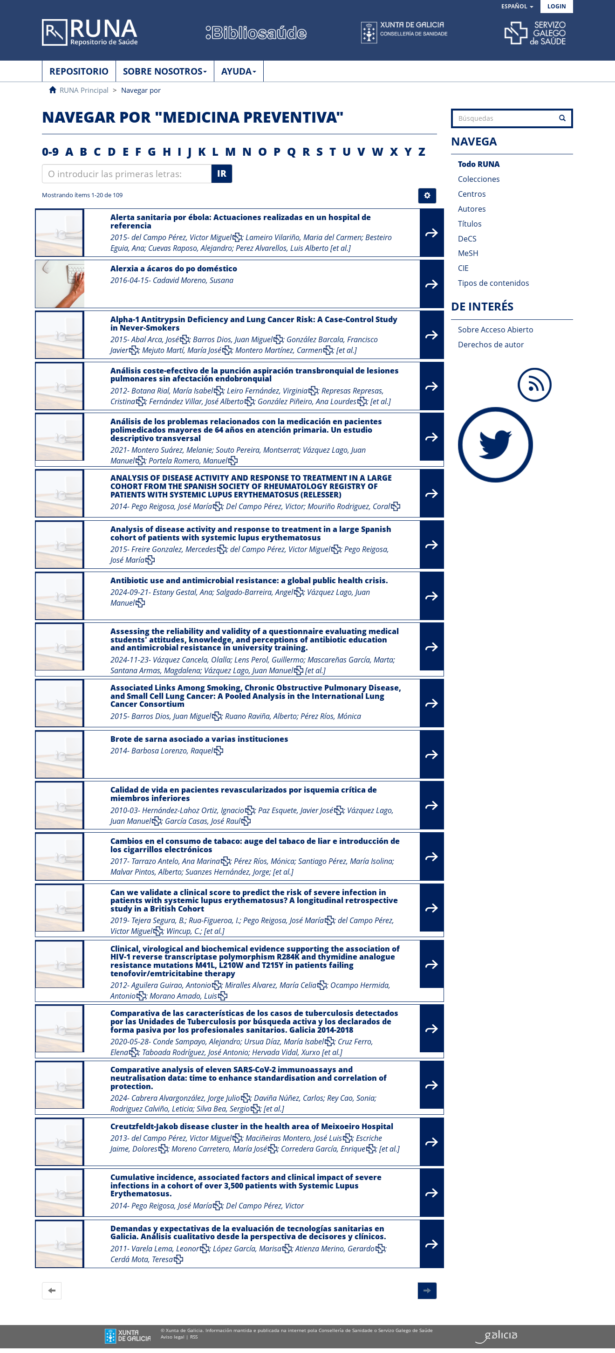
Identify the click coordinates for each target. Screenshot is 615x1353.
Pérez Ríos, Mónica (331, 716)
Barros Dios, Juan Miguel (233, 339)
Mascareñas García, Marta (350, 660)
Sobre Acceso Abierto (495, 329)
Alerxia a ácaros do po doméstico (173, 268)
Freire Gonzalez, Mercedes (173, 549)
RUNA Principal (84, 90)
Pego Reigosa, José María (171, 506)
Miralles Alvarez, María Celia (270, 985)
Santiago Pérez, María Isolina (345, 861)
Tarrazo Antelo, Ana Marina (175, 861)
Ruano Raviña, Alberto (261, 716)
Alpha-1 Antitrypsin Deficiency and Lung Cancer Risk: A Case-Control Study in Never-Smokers (253, 323)
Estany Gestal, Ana (182, 592)
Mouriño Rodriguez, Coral (349, 506)
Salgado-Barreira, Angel (254, 592)
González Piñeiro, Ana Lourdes (307, 401)
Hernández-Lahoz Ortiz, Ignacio (193, 810)
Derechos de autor (491, 344)
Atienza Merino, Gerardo (335, 1248)
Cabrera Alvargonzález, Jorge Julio (185, 1098)
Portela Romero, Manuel (188, 461)
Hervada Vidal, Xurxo (286, 1052)
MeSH (468, 253)
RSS (194, 1336)
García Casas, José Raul (202, 821)
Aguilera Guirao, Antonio (171, 985)
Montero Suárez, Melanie (171, 450)
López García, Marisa (247, 1248)
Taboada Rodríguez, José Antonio (195, 1052)
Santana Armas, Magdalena (155, 670)
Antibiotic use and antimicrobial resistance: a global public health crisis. (249, 580)
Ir (221, 173)
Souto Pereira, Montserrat (257, 450)
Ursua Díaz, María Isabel (284, 1041)
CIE (463, 268)
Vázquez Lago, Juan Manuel (248, 670)
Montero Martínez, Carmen (278, 350)
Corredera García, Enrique (323, 1149)
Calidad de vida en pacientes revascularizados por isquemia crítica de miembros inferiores (243, 794)
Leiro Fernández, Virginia (267, 391)
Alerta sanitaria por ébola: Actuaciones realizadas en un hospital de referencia (240, 221)
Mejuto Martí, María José (181, 350)
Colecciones (479, 179)
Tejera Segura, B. (158, 920)
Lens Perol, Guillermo (269, 660)
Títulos (470, 224)
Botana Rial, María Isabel (172, 391)
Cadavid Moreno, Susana (193, 280)
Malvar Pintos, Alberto (146, 872)
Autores (472, 209)
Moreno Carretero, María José (219, 1149)
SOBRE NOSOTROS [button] (165, 71)
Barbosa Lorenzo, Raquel (172, 751)
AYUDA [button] (238, 71)
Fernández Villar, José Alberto (196, 401)
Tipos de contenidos (493, 283)
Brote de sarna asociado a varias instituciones (199, 739)
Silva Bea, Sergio (223, 1109)
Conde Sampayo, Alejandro (196, 1041)
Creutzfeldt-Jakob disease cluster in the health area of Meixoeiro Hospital (251, 1126)
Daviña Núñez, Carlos (288, 1098)
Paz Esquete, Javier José (295, 810)
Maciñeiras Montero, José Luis (294, 1138)
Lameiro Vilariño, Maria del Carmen (304, 237)
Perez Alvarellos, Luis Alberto (282, 248)
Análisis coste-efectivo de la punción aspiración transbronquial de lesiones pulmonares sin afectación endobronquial (254, 375)
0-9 (50, 151)
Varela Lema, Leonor (165, 1248)
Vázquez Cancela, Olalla (192, 660)
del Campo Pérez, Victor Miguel (181, 237)
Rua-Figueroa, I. (214, 920)
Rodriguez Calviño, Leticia (151, 1109)
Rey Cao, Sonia (351, 1098)
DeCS (467, 239)
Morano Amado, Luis (183, 996)
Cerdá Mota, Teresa (141, 1259)
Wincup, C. (183, 931)
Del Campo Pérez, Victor (265, 506)
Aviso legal (172, 1336)
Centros (472, 194)
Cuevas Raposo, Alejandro (190, 248)
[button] (517, 7)
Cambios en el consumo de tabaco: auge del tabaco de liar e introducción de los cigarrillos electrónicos (255, 845)
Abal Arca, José (155, 339)
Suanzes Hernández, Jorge (227, 872)
